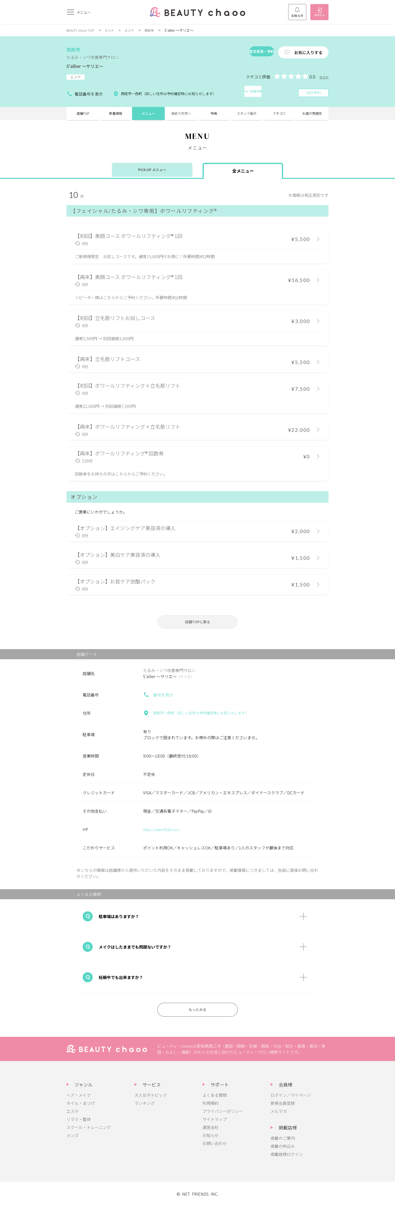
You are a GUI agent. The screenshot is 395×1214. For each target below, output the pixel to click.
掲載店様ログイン (287, 1162)
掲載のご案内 (283, 1146)
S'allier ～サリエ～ (93, 65)
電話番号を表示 (83, 92)
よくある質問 (215, 1103)
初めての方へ (181, 116)
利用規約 (211, 1111)
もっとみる (197, 1016)
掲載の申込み (283, 1154)
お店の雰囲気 (312, 116)
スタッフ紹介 (247, 116)
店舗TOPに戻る (197, 626)
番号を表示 (158, 701)
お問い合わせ (215, 1151)
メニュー (148, 116)
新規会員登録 (283, 1111)
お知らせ (297, 12)
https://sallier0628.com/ (165, 835)
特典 (214, 116)
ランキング (145, 1111)
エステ (114, 30)
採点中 (323, 77)
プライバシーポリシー (223, 1119)
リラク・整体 (79, 1127)
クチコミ (279, 116)
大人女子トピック (151, 1103)
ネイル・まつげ (81, 1111)
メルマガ (279, 1119)
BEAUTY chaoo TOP (82, 30)
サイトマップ (215, 1127)
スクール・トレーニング (89, 1135)
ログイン (319, 12)
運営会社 (211, 1135)
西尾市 (157, 30)
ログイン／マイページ (291, 1103)
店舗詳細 (248, 92)
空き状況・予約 (244, 52)
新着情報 (116, 116)
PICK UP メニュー (152, 175)
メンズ (73, 1143)
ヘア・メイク (79, 1103)
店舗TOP (83, 116)
